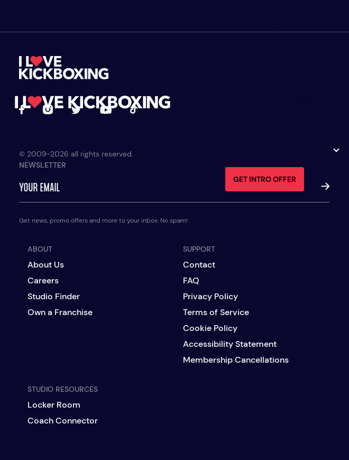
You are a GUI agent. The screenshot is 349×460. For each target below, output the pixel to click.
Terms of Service (216, 312)
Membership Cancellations (236, 360)
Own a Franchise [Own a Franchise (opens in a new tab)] (60, 312)
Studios (249, 27)
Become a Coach (276, 76)
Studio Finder (53, 296)
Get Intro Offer (264, 179)
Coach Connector (62, 421)
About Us (45, 265)
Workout (254, 51)
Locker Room (53, 405)
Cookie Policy (210, 328)
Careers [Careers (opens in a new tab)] (43, 281)
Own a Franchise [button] (281, 150)
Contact (199, 265)
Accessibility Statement (230, 344)
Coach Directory (279, 100)
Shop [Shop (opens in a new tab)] (240, 125)
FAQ (191, 281)
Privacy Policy (210, 296)
